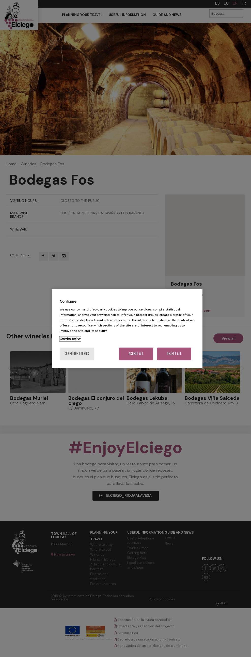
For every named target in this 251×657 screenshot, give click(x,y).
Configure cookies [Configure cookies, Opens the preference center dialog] (77, 354)
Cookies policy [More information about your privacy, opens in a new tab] (70, 339)
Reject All (174, 354)
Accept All (136, 354)
